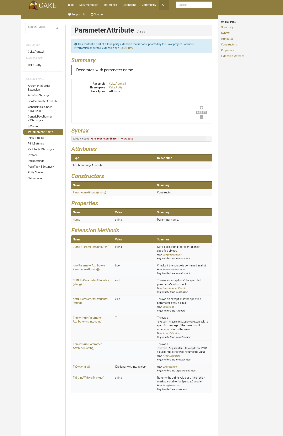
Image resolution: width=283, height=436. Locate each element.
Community (149, 4)
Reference (110, 4)
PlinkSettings (36, 143)
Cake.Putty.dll (36, 51)
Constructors (229, 44)
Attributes (227, 38)
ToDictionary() (81, 366)
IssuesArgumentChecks (174, 288)
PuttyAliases (35, 172)
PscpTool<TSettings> (41, 166)
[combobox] (194, 5)
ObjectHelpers (170, 366)
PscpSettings (36, 160)
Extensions (129, 4)
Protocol (33, 155)
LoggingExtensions (172, 254)
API (164, 4)
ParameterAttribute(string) (89, 192)
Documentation (88, 4)
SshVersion (35, 178)
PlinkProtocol (36, 137)
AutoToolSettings (38, 95)
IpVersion (33, 126)
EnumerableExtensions (174, 269)
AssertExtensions (171, 333)
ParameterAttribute (40, 132)
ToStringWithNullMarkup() (88, 377)
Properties (227, 50)
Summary (227, 27)
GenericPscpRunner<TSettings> (40, 118)
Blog (71, 4)
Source (97, 14)
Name (76, 219)
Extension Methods (232, 56)
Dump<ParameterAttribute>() (91, 246)
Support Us (76, 14)
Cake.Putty (34, 65)
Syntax (225, 32)
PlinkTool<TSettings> (41, 149)
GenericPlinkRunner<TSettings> (40, 108)
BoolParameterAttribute (43, 101)
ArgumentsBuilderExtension (39, 87)
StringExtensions (171, 385)
